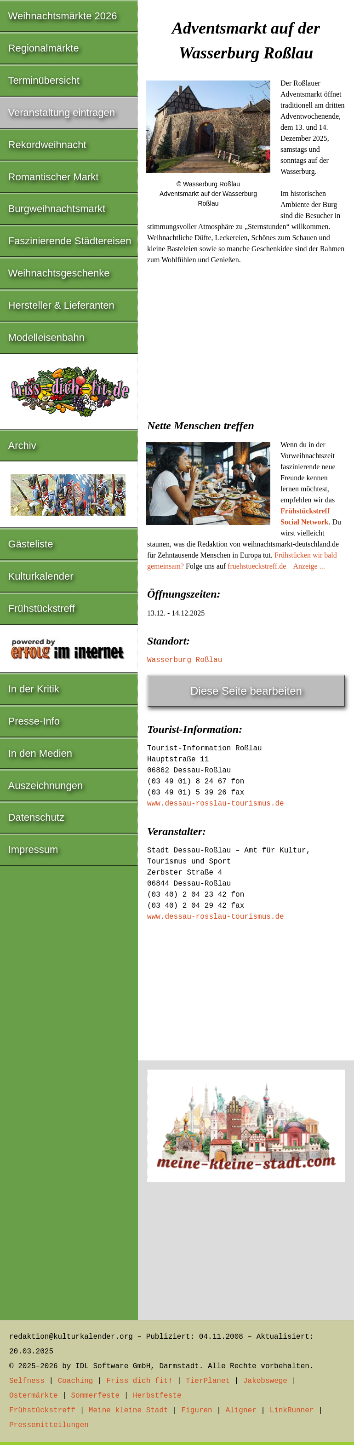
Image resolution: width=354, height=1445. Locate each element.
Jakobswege (265, 1381)
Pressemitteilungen (49, 1425)
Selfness (27, 1381)
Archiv (22, 445)
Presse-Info (34, 721)
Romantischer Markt (53, 177)
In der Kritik (33, 689)
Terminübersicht (44, 80)
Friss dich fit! (139, 1381)
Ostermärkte (33, 1396)
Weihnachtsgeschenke (59, 273)
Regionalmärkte (43, 48)
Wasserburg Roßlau (184, 660)
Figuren (196, 1410)
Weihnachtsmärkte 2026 (62, 16)
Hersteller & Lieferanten (61, 305)
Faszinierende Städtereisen (69, 241)
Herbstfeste (157, 1396)
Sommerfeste (95, 1396)
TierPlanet (208, 1381)
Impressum (33, 849)
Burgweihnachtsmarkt (57, 208)
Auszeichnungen (45, 785)
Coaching (75, 1381)
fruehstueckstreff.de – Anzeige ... (276, 566)
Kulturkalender (41, 576)
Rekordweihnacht (47, 144)
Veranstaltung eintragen (61, 112)
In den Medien (40, 753)
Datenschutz (36, 817)
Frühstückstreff (41, 608)
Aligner (241, 1410)
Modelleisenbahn (46, 337)
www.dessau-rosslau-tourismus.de (215, 804)
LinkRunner (292, 1410)
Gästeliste (30, 544)
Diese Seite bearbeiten (246, 691)
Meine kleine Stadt (128, 1410)
